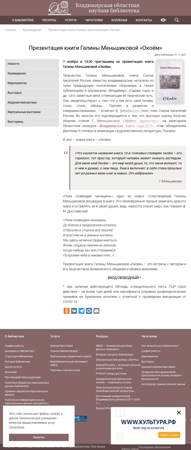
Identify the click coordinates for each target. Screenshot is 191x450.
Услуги (70, 20)
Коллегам (119, 20)
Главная (10, 30)
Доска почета (13, 366)
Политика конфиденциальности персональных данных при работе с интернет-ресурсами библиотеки (26, 403)
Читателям (94, 20)
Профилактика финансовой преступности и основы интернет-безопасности (161, 375)
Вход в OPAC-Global (107, 408)
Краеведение (32, 30)
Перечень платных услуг (65, 370)
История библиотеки (17, 361)
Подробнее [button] (16, 427)
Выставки (14, 93)
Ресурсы (49, 20)
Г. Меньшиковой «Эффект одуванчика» (125, 121)
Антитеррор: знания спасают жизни (163, 384)
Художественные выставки (158, 366)
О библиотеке (23, 20)
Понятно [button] (39, 437)
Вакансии (11, 372)
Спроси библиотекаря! (64, 350)
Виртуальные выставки (24, 112)
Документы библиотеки (19, 350)
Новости (13, 63)
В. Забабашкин (128, 111)
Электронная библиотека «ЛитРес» (117, 359)
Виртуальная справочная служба (70, 356)
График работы (14, 345)
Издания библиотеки (22, 102)
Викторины (15, 121)
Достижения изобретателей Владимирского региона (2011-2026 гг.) (118, 399)
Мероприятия (17, 83)
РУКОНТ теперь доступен (111, 373)
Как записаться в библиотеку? (160, 345)
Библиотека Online (61, 345)
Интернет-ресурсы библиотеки (114, 354)
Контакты (144, 20)
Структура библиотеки (19, 356)
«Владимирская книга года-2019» (126, 126)
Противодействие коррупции (22, 377)
